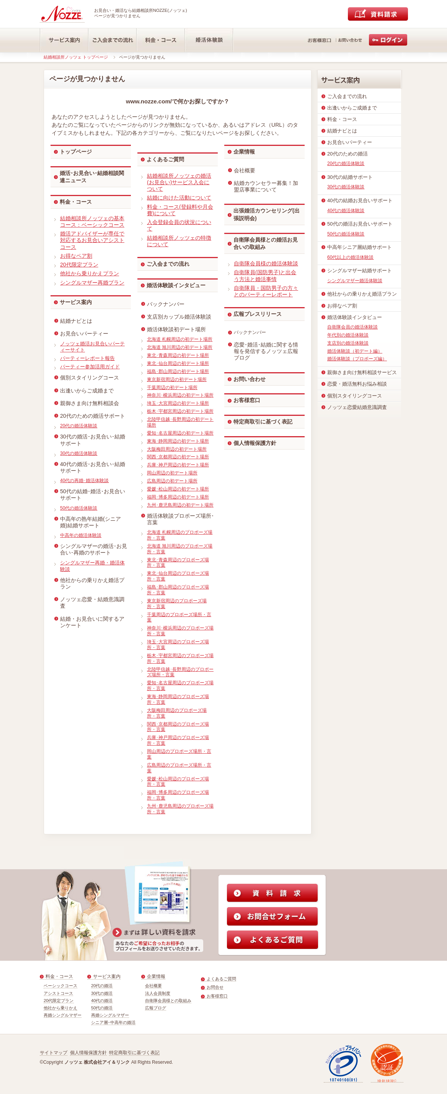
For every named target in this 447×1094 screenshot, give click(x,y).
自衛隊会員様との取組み (168, 1000)
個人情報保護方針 (254, 443)
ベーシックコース (60, 985)
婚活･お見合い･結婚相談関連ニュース (92, 177)
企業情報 (244, 152)
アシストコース (58, 993)
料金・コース (76, 202)
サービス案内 (76, 302)
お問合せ (215, 987)
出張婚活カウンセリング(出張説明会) (266, 214)
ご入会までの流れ (168, 264)
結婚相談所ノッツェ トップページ (76, 57)
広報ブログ (155, 1008)
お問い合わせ (249, 379)
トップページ (76, 152)
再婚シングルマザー (63, 1015)
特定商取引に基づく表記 (262, 422)
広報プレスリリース (257, 314)
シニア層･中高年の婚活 (113, 1022)
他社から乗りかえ (60, 1008)
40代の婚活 (102, 1000)
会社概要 (153, 985)
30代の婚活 (102, 993)
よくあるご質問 (165, 159)
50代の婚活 (102, 1008)
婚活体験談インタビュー (176, 285)
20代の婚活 (102, 985)
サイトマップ (53, 1052)
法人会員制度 (157, 993)
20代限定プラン (59, 1000)
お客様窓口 (246, 400)
